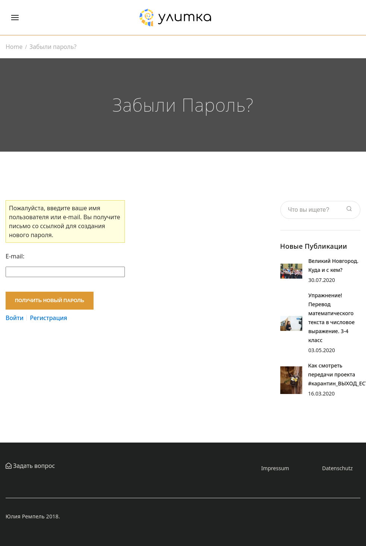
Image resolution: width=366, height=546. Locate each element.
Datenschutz (337, 468)
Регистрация (48, 318)
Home (14, 47)
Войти (14, 318)
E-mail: (15, 256)
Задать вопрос (33, 466)
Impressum (275, 468)
